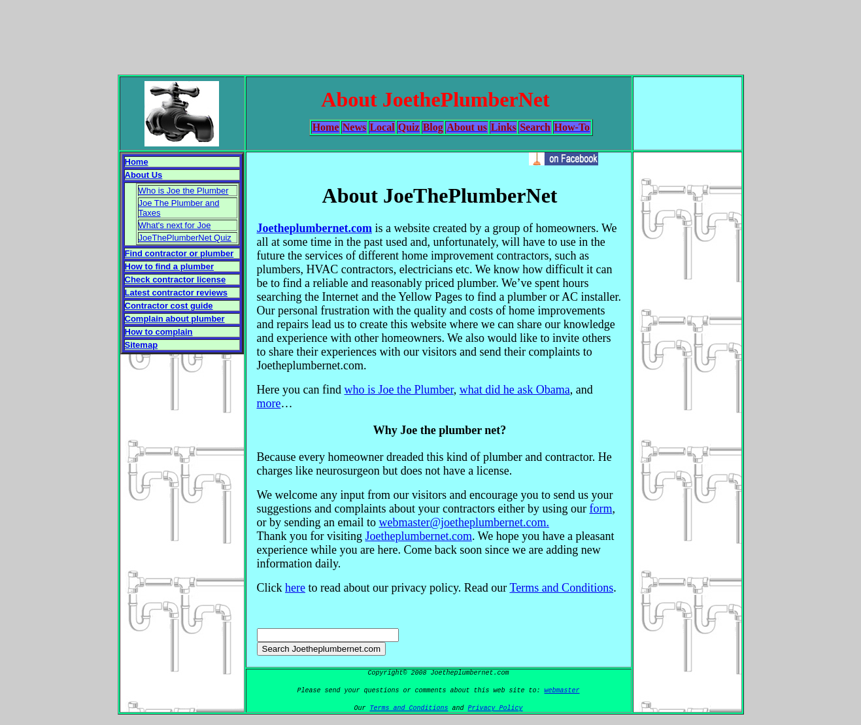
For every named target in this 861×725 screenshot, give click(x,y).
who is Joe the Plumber (398, 389)
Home (136, 162)
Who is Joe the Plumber (184, 190)
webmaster (562, 690)
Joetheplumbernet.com (314, 228)
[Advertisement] (431, 34)
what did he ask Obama (515, 389)
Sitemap (141, 345)
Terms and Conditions (561, 587)
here (295, 587)
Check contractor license (175, 279)
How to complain (159, 332)
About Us (144, 175)
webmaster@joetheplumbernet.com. (464, 522)
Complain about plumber (175, 319)
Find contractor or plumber (179, 253)
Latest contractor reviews (176, 292)
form (600, 508)
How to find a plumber (169, 266)
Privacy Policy (495, 708)
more (269, 403)
